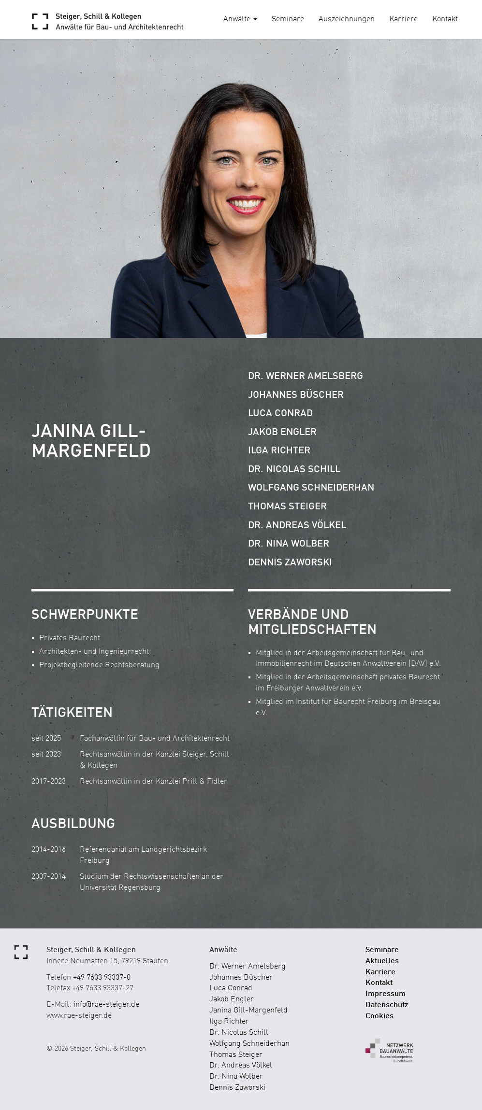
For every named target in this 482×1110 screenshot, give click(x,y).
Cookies (379, 1016)
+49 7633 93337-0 (102, 978)
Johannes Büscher (296, 395)
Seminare (288, 19)
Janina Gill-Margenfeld (248, 1010)
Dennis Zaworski (290, 563)
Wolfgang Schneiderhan (311, 488)
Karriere (403, 19)
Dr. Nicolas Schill (294, 470)
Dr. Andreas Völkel (297, 526)
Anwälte (240, 19)
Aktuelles (382, 961)
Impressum (385, 994)
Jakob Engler (282, 432)
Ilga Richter (279, 451)
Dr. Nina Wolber (288, 544)
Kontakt (445, 19)
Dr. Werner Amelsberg (305, 376)
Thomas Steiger (287, 507)
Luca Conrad (280, 414)
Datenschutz (387, 1005)
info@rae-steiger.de (106, 1005)
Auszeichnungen (347, 19)
